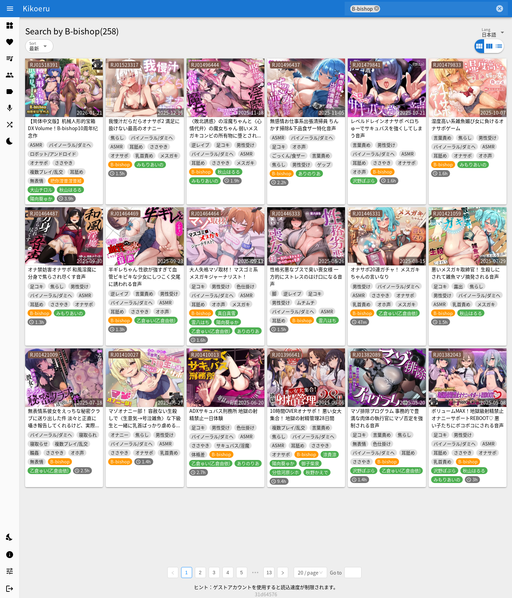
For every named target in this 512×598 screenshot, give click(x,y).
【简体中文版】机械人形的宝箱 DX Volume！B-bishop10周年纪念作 (63, 128)
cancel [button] (377, 8)
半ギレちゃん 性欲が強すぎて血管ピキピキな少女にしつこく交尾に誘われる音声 (144, 276)
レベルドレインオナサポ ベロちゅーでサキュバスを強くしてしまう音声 (386, 128)
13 (269, 572)
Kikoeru (36, 8)
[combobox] (437, 8)
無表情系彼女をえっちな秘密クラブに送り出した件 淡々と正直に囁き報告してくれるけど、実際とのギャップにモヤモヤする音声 (64, 421)
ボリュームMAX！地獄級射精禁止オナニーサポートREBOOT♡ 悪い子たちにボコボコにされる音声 (467, 418)
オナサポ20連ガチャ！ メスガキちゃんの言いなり (385, 273)
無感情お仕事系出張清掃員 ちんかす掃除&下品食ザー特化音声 (304, 124)
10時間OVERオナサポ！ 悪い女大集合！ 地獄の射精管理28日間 (306, 414)
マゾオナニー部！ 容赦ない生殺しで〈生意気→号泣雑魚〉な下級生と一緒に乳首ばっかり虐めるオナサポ (144, 421)
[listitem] (9, 25)
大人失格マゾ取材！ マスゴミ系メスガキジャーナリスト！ (223, 273)
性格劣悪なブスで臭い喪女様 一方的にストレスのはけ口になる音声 (306, 276)
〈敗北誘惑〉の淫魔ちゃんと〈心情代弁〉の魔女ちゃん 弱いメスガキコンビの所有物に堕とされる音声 (225, 131)
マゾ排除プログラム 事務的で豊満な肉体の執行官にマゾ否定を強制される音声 (387, 418)
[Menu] (10, 8)
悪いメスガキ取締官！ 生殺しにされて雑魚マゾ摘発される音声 (465, 273)
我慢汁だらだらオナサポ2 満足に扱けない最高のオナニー (144, 124)
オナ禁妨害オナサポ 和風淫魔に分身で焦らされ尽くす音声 (62, 273)
